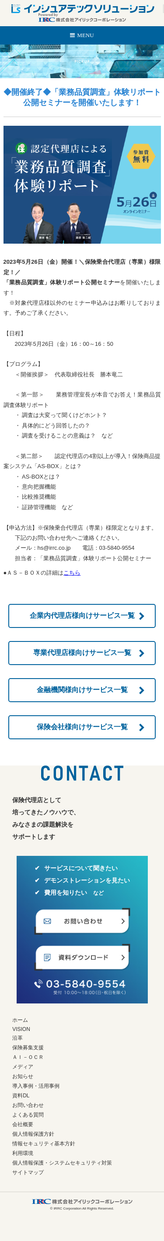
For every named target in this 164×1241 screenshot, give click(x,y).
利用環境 (22, 1153)
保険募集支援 (28, 1048)
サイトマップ (28, 1172)
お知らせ (22, 1076)
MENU (85, 35)
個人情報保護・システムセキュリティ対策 (62, 1163)
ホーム (20, 1020)
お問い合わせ (28, 1105)
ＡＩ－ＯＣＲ (28, 1057)
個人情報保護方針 (33, 1134)
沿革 (17, 1038)
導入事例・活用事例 (35, 1086)
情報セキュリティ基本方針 (43, 1144)
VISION (21, 1029)
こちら (71, 572)
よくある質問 (28, 1115)
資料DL (20, 1096)
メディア (22, 1067)
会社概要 (22, 1124)
